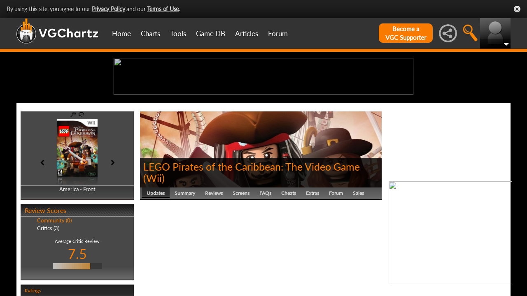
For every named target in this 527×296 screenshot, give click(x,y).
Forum (278, 33)
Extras (312, 257)
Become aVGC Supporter (405, 33)
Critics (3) (48, 292)
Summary (185, 257)
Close (517, 9)
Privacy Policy (108, 8)
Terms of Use (163, 8)
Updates (156, 257)
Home (121, 33)
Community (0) (54, 284)
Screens (241, 257)
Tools (178, 33)
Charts (150, 33)
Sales (358, 257)
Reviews (214, 257)
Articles (246, 33)
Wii (154, 242)
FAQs (265, 257)
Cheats (288, 257)
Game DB (210, 33)
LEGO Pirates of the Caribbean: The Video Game (251, 230)
